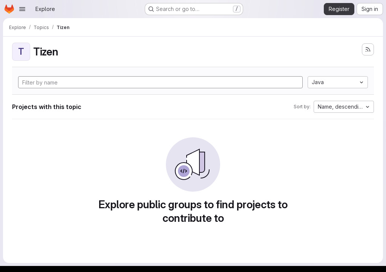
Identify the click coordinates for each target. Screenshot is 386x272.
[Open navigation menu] (22, 9)
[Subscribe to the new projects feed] (368, 49)
